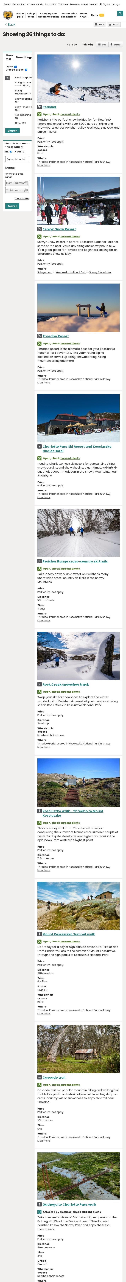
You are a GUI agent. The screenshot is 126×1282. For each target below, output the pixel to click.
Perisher (50, 107)
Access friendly (35, 4)
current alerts (70, 114)
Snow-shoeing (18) (23, 109)
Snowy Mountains (100, 272)
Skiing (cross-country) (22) (23, 84)
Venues (94, 4)
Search (12, 130)
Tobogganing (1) (23, 117)
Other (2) (20, 123)
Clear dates (22, 198)
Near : (19, 151)
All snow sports (23, 77)
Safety (7, 4)
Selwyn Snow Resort (59, 229)
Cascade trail (54, 1077)
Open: (11, 66)
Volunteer (63, 4)
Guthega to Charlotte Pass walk (69, 1204)
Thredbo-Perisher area (51, 162)
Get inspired (18, 4)
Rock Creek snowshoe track (66, 684)
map (117, 44)
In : (7, 151)
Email (116, 24)
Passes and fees (79, 4)
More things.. (25, 57)
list (104, 44)
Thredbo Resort (56, 336)
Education (51, 4)
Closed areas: (16, 69)
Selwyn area (44, 272)
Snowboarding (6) (23, 100)
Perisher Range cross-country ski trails (75, 561)
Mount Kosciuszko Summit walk (69, 934)
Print (101, 24)
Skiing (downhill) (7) (23, 92)
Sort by (72, 44)
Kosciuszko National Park (84, 162)
